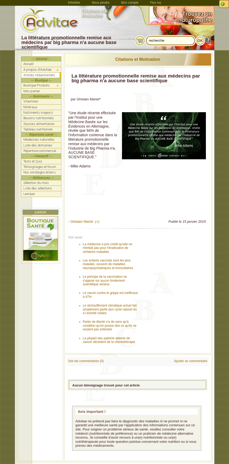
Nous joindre (100, 2)
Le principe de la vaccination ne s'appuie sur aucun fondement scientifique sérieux (105, 280)
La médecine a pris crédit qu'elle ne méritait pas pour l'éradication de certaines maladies (107, 248)
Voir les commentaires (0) (86, 361)
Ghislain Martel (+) (84, 221)
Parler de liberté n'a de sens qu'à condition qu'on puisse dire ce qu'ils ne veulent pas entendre (110, 325)
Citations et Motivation (137, 59)
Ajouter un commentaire (190, 361)
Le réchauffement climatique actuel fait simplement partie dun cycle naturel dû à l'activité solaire (110, 309)
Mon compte (130, 2)
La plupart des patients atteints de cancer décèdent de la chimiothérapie (109, 340)
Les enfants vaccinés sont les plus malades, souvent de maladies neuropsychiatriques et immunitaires (108, 264)
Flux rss (155, 2)
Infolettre (74, 2)
